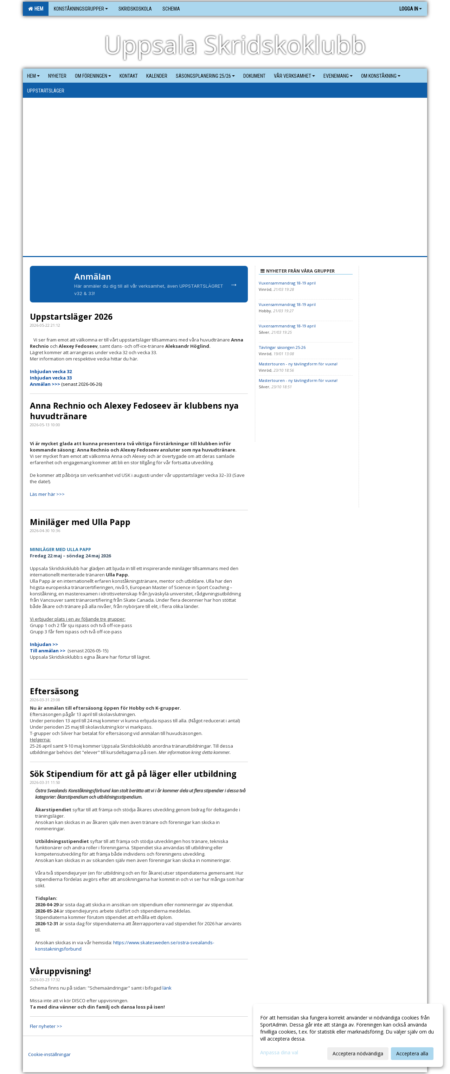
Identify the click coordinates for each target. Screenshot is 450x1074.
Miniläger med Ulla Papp (80, 522)
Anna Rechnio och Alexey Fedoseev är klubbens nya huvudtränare (134, 411)
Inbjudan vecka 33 (51, 378)
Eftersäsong (54, 691)
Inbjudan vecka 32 (51, 371)
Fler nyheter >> (46, 1026)
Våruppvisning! (60, 971)
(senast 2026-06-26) (81, 384)
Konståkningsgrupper (81, 9)
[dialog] (348, 1035)
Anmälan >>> (45, 384)
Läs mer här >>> (47, 494)
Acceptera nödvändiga (358, 1053)
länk (167, 988)
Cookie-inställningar (49, 1054)
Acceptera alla (412, 1053)
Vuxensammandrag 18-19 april (287, 283)
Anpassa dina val (279, 1052)
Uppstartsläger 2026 (71, 316)
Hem (35, 9)
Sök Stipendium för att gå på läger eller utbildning (133, 773)
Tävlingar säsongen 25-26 (282, 347)
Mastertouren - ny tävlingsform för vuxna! (298, 363)
